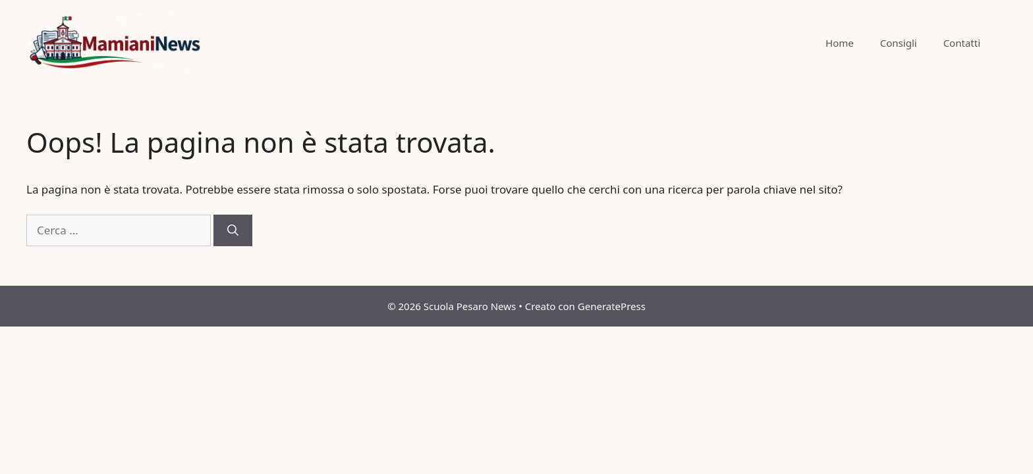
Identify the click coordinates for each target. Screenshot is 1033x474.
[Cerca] (232, 230)
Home (839, 42)
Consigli (898, 42)
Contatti (961, 42)
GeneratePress (612, 306)
